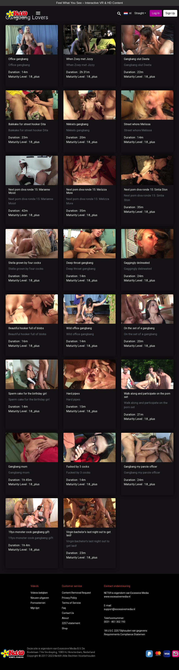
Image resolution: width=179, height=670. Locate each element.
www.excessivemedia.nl (117, 596)
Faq (64, 608)
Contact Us (68, 613)
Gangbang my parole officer (140, 466)
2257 (117, 630)
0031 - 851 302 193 (114, 621)
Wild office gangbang (79, 328)
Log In (156, 13)
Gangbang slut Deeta (136, 59)
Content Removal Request (76, 592)
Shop (65, 628)
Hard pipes (73, 393)
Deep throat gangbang (79, 262)
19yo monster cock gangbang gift (28, 532)
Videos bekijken (39, 592)
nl (127, 13)
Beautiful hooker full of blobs (26, 328)
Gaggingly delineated (137, 262)
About (65, 618)
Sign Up (170, 13)
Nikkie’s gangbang (77, 124)
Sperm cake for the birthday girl (27, 393)
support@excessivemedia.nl (119, 609)
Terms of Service (71, 602)
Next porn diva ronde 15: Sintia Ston (145, 189)
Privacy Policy (69, 597)
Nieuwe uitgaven (40, 597)
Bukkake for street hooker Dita (27, 124)
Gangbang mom (17, 466)
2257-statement (71, 623)
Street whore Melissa (137, 124)
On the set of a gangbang (139, 328)
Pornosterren (38, 602)
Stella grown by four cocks (24, 262)
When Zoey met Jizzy (79, 59)
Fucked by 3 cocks (77, 466)
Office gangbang (18, 59)
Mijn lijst (35, 608)
